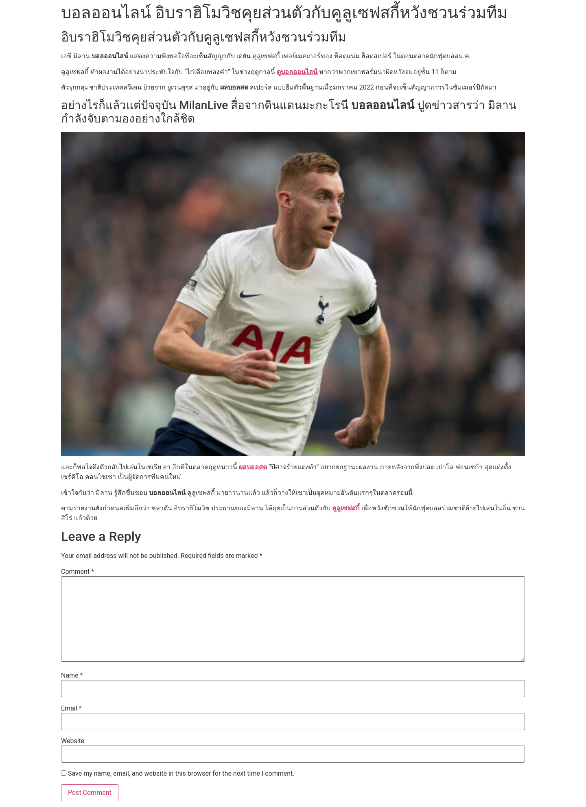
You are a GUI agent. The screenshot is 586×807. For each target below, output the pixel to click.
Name (72, 675)
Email (71, 708)
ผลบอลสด (253, 467)
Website (72, 741)
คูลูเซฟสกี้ (346, 508)
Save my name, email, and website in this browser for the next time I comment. (181, 773)
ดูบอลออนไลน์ (297, 72)
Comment (77, 572)
